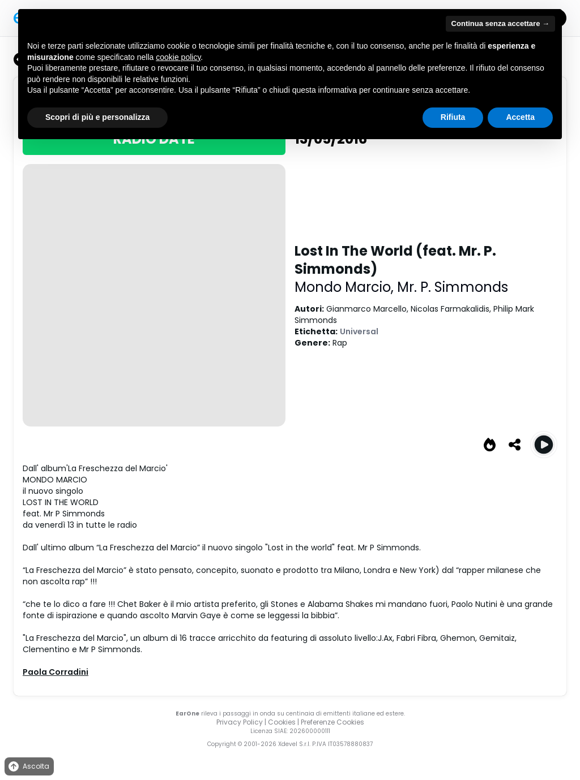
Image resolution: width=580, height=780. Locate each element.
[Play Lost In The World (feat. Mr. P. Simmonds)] (543, 444)
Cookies (282, 722)
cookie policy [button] (178, 57)
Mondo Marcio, (346, 287)
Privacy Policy (239, 722)
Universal (359, 331)
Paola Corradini (55, 672)
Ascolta (28, 767)
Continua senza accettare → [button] (500, 23)
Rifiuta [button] (453, 117)
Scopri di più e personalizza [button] (97, 117)
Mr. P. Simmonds (452, 287)
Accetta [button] (520, 117)
